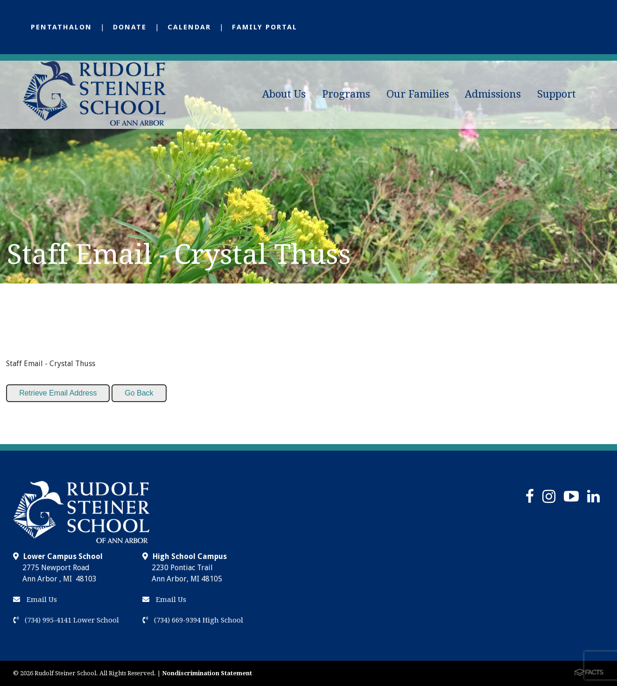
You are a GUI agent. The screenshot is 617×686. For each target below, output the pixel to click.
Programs (346, 94)
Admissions (493, 94)
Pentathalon (61, 27)
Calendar (189, 27)
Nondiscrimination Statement (207, 673)
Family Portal (264, 27)
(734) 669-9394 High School (192, 620)
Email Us (35, 599)
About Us (284, 94)
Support (556, 94)
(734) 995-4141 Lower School (66, 620)
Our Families (417, 94)
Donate (130, 27)
